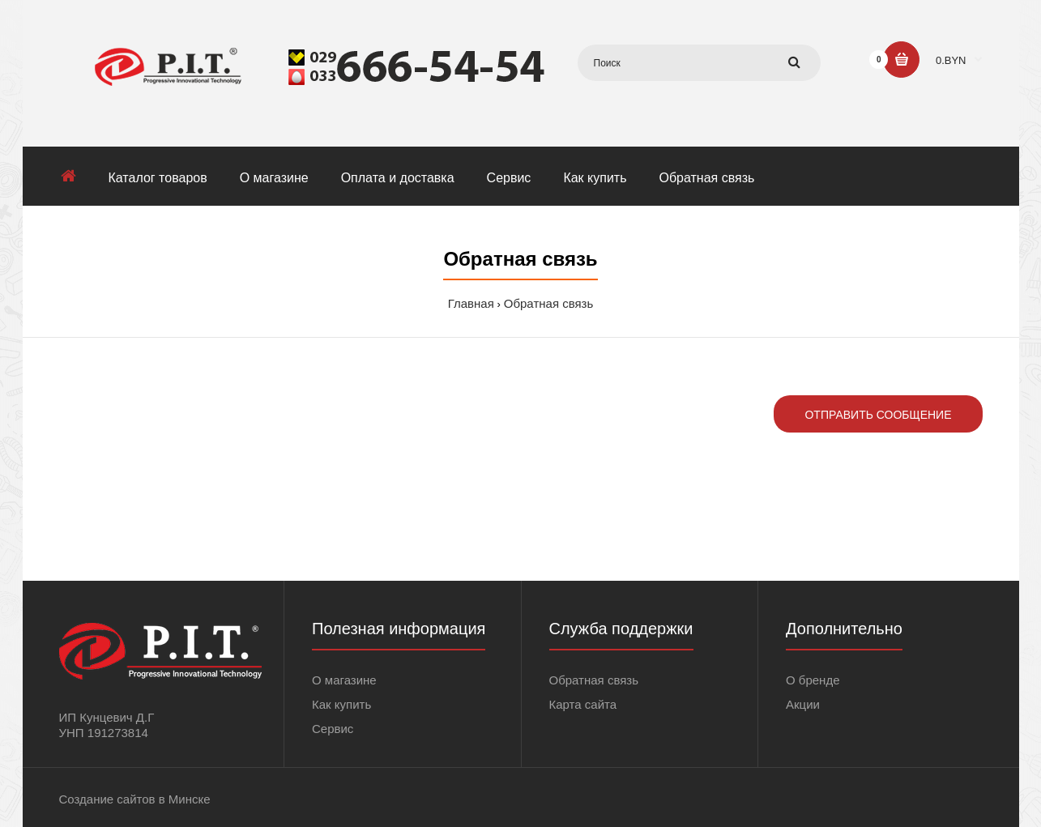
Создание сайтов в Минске (135, 799)
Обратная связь (549, 303)
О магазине (344, 680)
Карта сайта (583, 704)
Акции (803, 704)
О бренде (813, 680)
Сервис (332, 728)
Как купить (341, 704)
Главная (471, 303)
